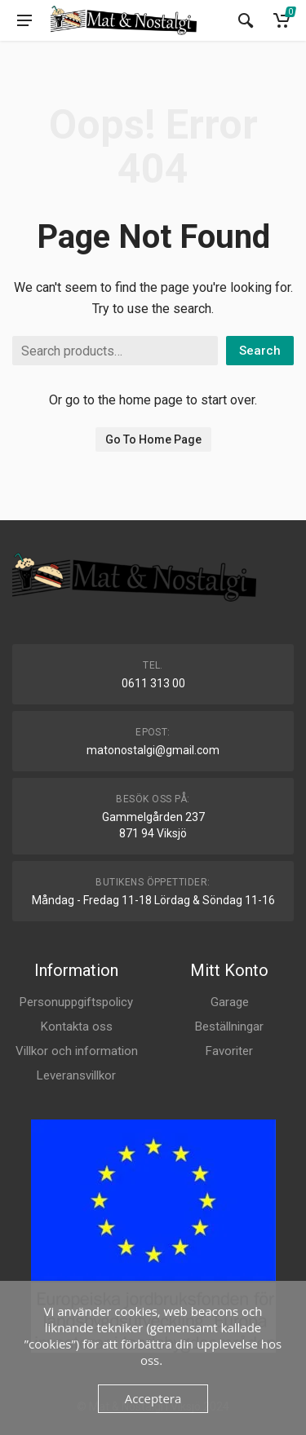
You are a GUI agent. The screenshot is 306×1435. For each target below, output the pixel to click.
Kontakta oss (77, 1026)
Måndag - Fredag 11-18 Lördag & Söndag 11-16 (153, 900)
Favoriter (229, 1051)
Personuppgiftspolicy (76, 1002)
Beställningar (229, 1026)
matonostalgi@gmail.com (153, 750)
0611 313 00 (153, 683)
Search (260, 350)
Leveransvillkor (76, 1075)
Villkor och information (77, 1051)
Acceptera (153, 1398)
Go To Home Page (153, 439)
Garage (230, 1002)
